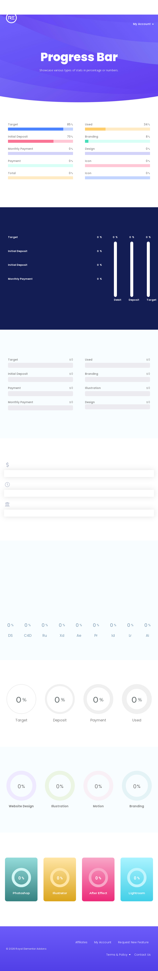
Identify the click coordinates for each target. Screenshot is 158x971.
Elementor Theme (88, 12)
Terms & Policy (117, 955)
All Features (60, 12)
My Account (142, 24)
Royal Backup (118, 12)
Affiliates (81, 942)
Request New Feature (133, 942)
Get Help (142, 12)
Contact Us (142, 955)
